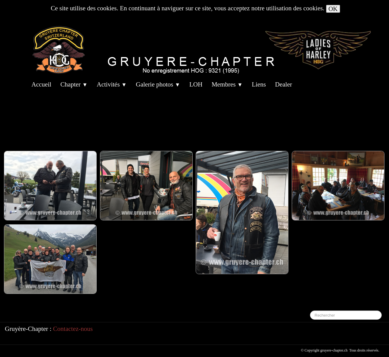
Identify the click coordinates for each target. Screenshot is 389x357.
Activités (112, 84)
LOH (195, 84)
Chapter (74, 84)
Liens (259, 84)
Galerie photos (158, 84)
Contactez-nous (73, 328)
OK (333, 8)
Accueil (41, 84)
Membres (227, 84)
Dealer (283, 84)
